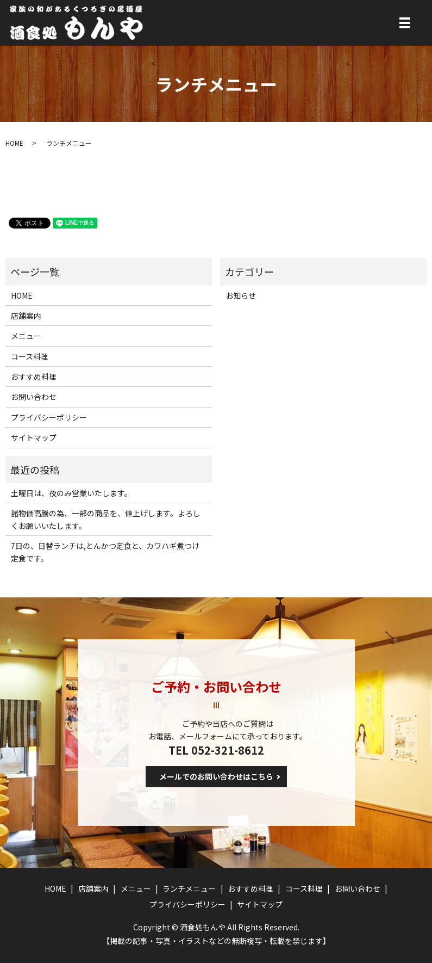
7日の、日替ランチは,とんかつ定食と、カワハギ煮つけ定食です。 (105, 551)
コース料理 (29, 356)
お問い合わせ (34, 396)
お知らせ (241, 295)
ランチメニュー (189, 888)
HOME (14, 142)
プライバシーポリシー (49, 417)
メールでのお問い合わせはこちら (216, 776)
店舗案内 (26, 315)
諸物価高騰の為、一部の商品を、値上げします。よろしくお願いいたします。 (106, 519)
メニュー (26, 335)
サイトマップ (34, 437)
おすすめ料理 (34, 376)
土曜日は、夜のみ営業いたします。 (71, 492)
